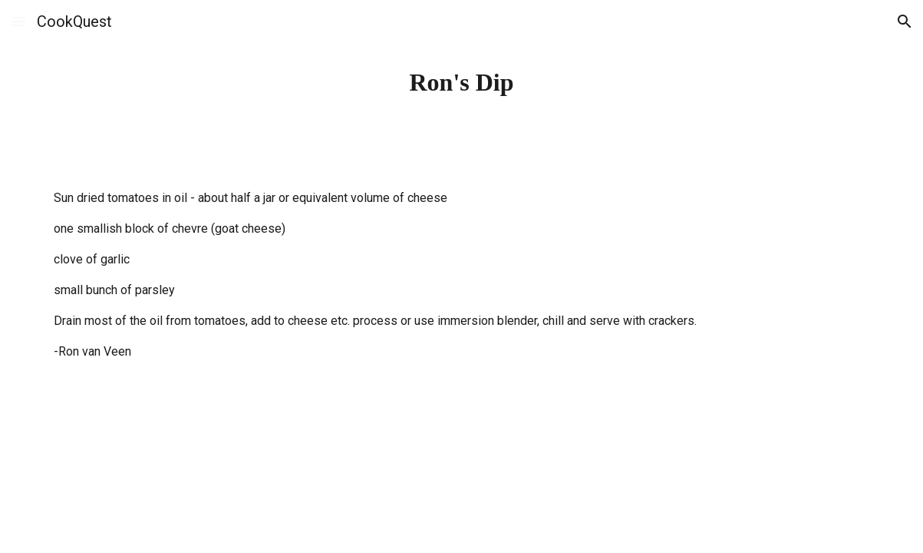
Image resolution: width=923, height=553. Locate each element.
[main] (461, 82)
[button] (18, 21)
